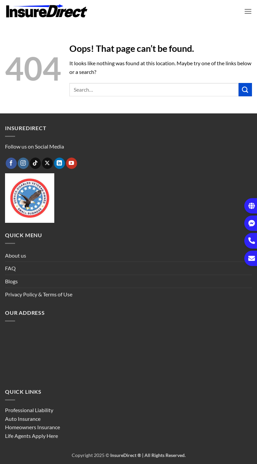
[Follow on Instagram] (23, 163)
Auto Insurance (23, 418)
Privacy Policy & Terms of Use (38, 294)
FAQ (10, 268)
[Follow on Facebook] (11, 163)
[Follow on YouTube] (71, 163)
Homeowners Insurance (32, 427)
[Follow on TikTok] (35, 163)
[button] (248, 11)
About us (15, 255)
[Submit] (245, 89)
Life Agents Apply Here (31, 436)
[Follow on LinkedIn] (59, 163)
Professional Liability (29, 410)
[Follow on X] (47, 163)
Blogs (11, 281)
